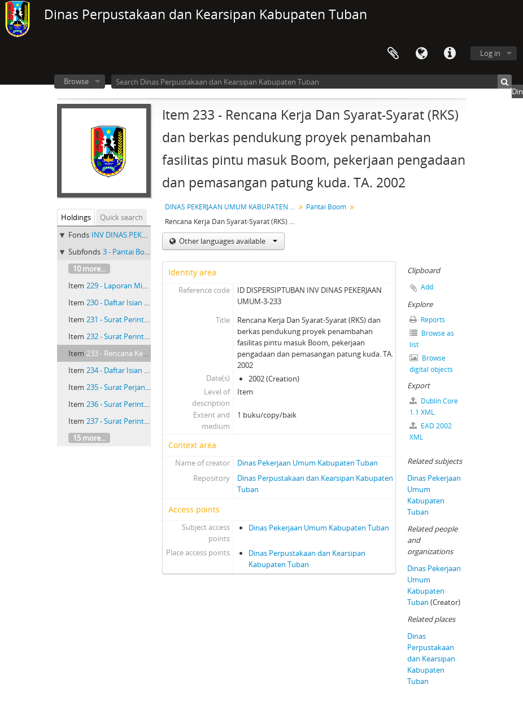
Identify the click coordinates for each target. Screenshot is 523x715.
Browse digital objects (431, 363)
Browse (76, 81)
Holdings (76, 217)
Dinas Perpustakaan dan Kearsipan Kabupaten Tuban (431, 658)
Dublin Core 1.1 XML (433, 406)
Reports (427, 319)
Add (427, 287)
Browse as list (431, 338)
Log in (490, 53)
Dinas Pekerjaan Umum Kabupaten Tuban (307, 463)
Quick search (121, 217)
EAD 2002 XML (430, 431)
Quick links (449, 54)
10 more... (89, 269)
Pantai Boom (326, 207)
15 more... (89, 438)
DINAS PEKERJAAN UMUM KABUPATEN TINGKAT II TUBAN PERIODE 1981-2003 (231, 207)
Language (421, 54)
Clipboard (393, 54)
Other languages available (227, 241)
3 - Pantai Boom (129, 252)
